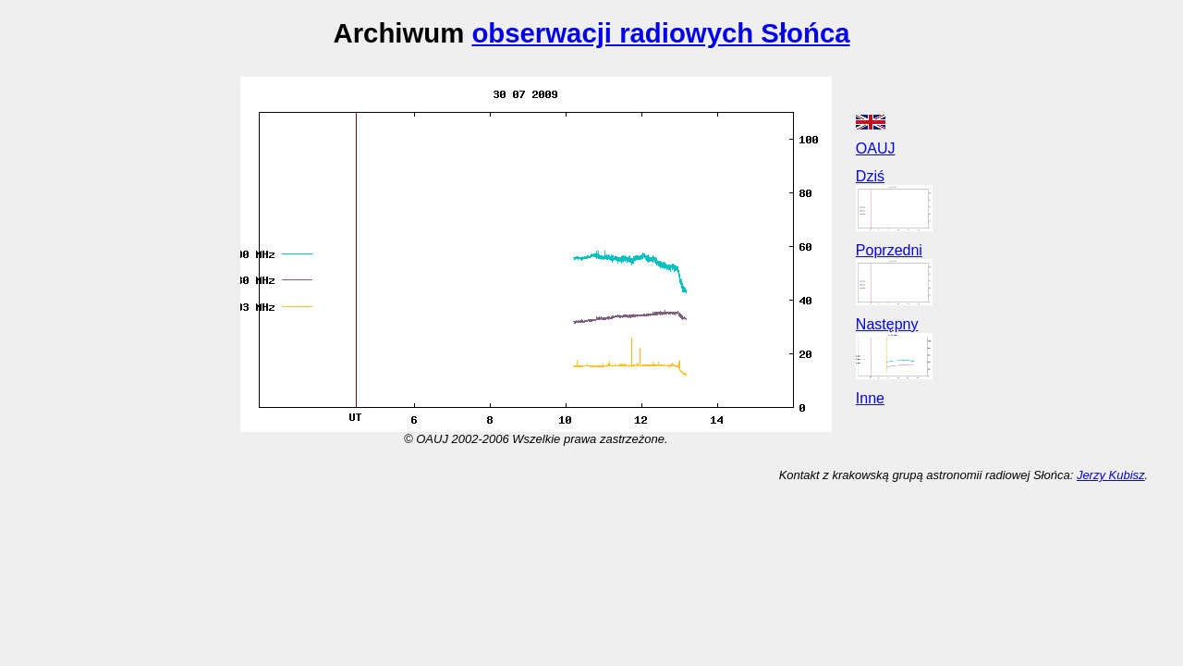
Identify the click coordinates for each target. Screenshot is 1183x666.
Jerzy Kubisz (1111, 475)
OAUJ (876, 148)
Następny (887, 324)
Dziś (870, 176)
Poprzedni (889, 250)
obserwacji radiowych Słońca (660, 33)
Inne (870, 398)
